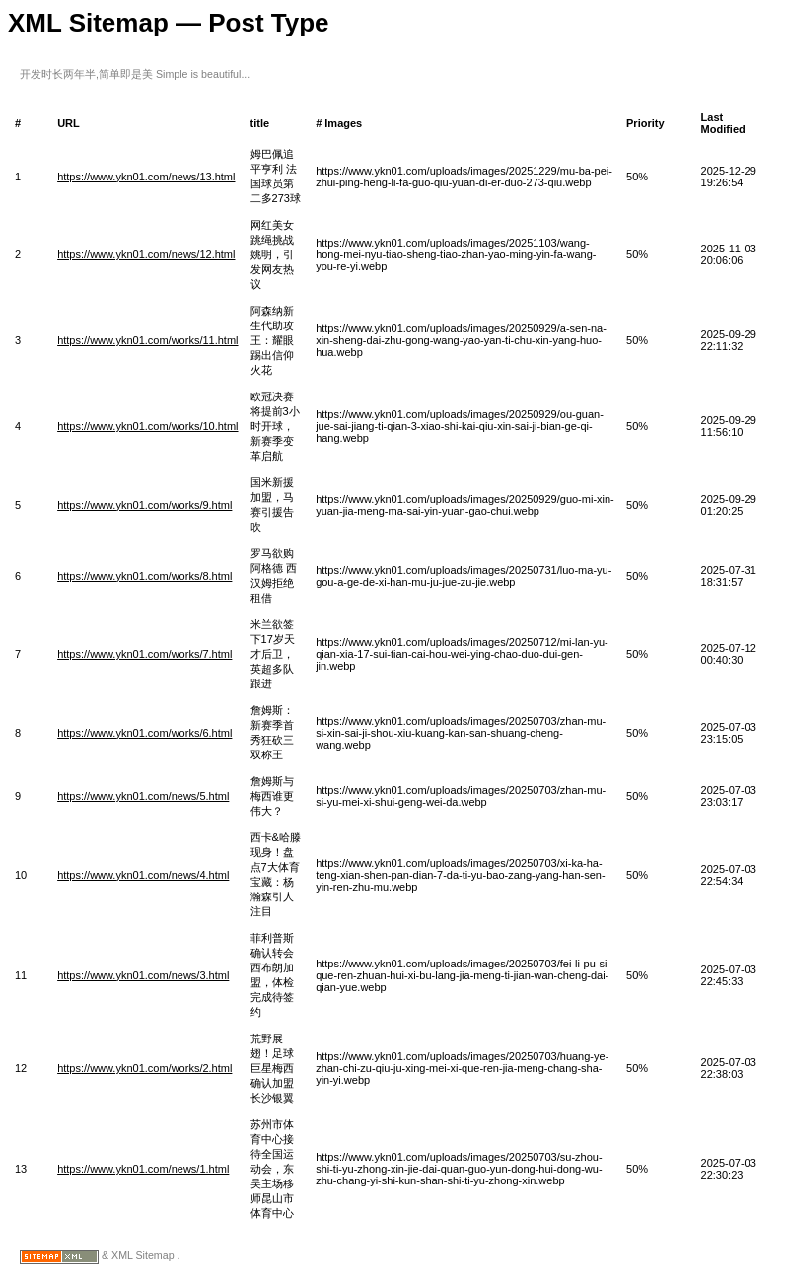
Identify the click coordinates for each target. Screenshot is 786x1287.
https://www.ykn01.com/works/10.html (147, 426)
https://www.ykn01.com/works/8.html (144, 576)
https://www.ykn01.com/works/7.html (144, 654)
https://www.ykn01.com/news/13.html (146, 176)
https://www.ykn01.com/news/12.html (146, 254)
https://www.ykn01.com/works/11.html (147, 340)
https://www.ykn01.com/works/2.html (144, 1068)
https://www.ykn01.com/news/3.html (143, 975)
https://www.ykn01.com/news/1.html (143, 1169)
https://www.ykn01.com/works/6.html (144, 733)
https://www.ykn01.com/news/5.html (143, 796)
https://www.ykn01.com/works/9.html (144, 505)
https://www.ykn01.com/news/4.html (143, 875)
